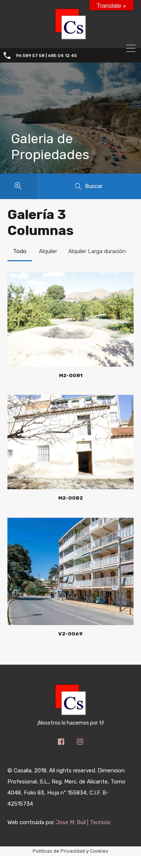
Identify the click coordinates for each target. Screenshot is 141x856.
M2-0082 (70, 498)
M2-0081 (70, 375)
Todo (19, 251)
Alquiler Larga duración (97, 251)
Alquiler (48, 251)
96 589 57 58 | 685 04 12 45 (46, 55)
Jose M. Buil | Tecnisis (83, 822)
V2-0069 (70, 634)
